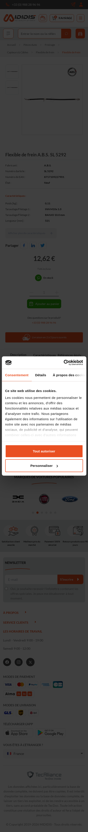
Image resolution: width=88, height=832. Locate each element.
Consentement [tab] (16, 375)
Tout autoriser (44, 451)
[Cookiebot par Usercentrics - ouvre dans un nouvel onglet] (63, 363)
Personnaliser (44, 466)
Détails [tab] (40, 375)
